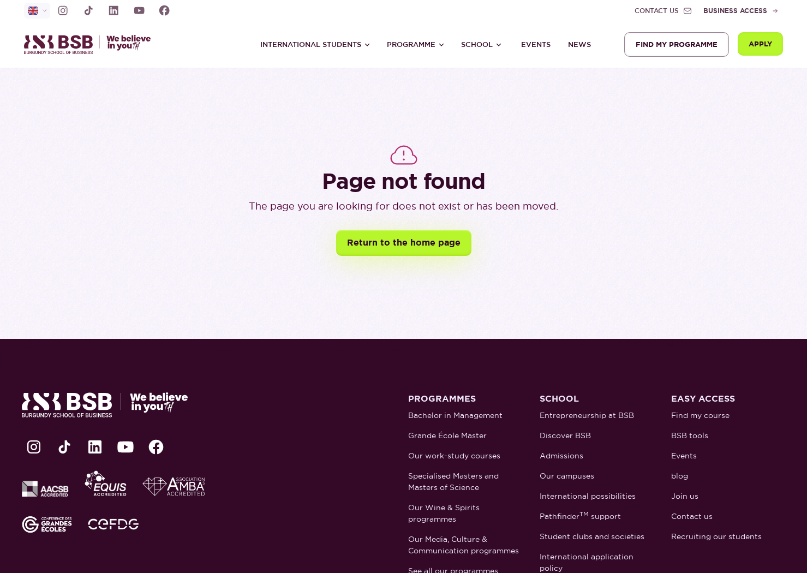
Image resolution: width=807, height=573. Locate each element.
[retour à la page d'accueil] (92, 44)
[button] (315, 44)
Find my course (700, 415)
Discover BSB (565, 435)
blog (679, 476)
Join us (684, 496)
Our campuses (567, 476)
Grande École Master (447, 435)
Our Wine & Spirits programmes (444, 513)
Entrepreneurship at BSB (587, 415)
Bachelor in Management (455, 415)
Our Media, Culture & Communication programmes (463, 545)
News (579, 44)
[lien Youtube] (139, 10)
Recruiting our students (716, 536)
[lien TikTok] (88, 10)
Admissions (561, 456)
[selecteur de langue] (37, 11)
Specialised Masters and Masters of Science (453, 481)
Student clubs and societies (592, 536)
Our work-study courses (454, 456)
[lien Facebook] (164, 10)
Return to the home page (404, 242)
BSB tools (689, 435)
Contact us (692, 516)
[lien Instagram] (63, 10)
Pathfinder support (580, 516)
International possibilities (588, 496)
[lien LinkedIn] (113, 10)
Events (536, 44)
